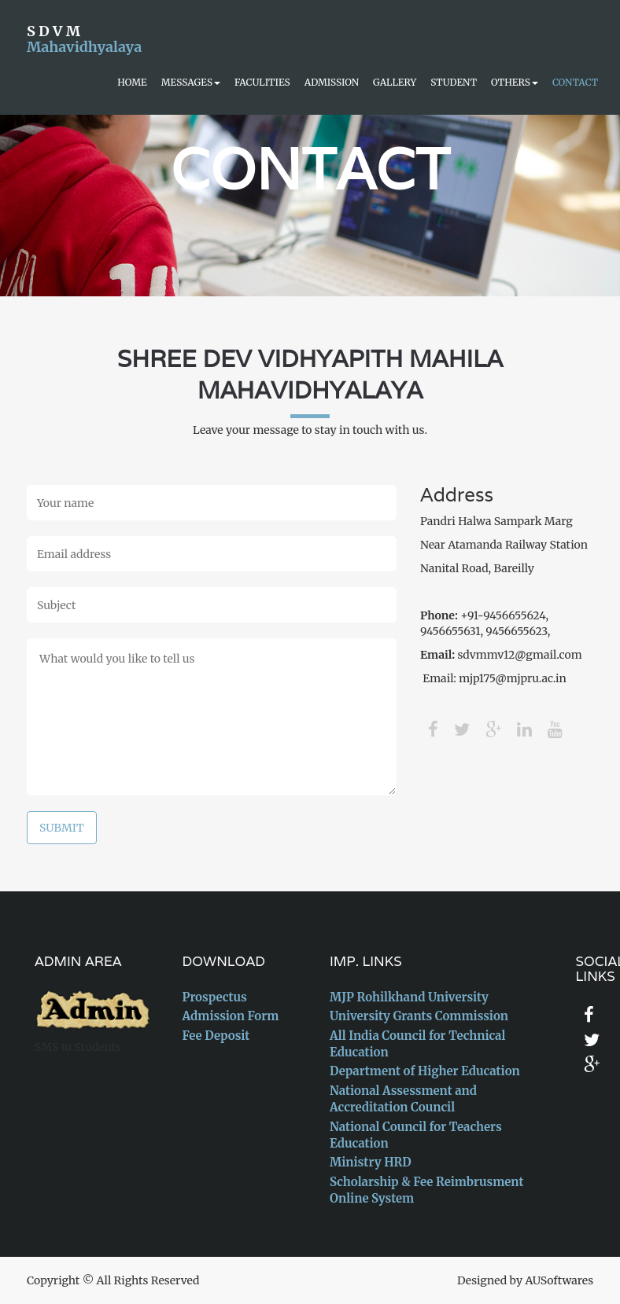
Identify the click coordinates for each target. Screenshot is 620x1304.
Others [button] (514, 82)
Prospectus (215, 997)
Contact (575, 82)
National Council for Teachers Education (416, 1135)
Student (453, 82)
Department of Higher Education (425, 1070)
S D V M (84, 36)
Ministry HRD (370, 1162)
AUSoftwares (559, 1280)
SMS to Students (78, 1047)
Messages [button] (190, 82)
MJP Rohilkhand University (409, 997)
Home (131, 82)
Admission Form (231, 1015)
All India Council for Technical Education (417, 1044)
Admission (331, 82)
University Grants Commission (419, 1015)
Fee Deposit (216, 1035)
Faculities (262, 82)
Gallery (394, 82)
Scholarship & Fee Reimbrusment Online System (426, 1190)
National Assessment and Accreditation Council (403, 1099)
